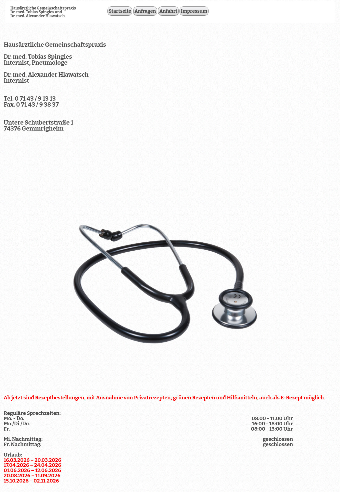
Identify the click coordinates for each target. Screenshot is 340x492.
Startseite (120, 11)
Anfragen (145, 11)
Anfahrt (168, 11)
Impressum (194, 11)
